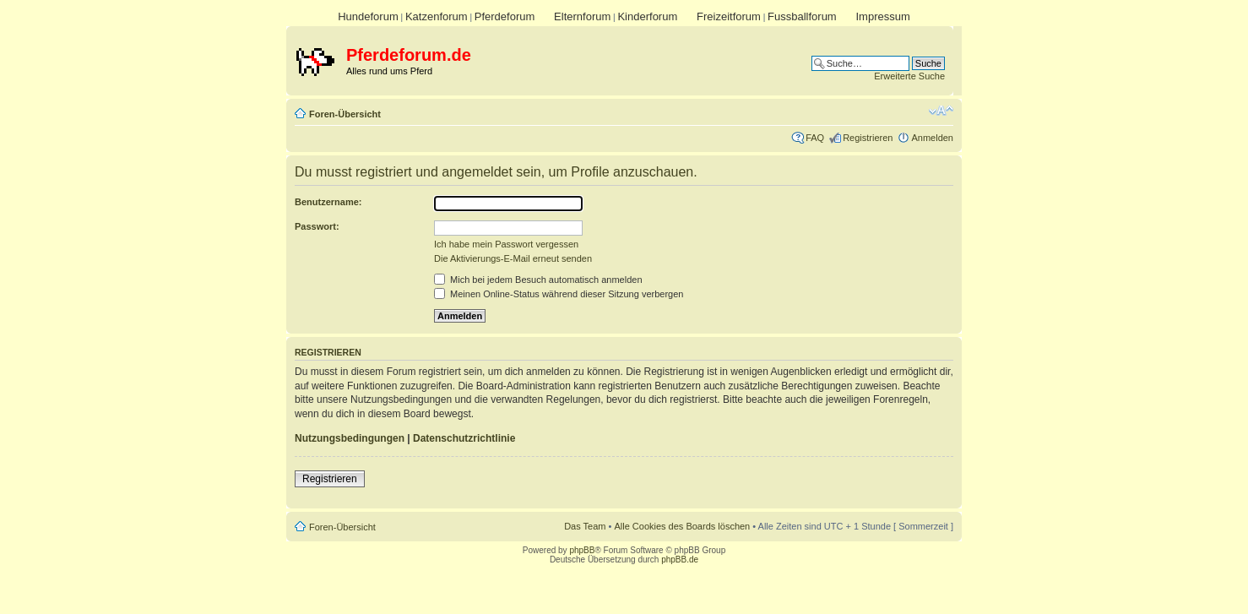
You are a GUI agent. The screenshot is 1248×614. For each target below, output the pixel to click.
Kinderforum (647, 16)
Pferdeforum (505, 16)
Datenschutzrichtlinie (464, 438)
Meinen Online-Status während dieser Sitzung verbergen (558, 294)
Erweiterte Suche (909, 76)
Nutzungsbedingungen (349, 438)
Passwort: (317, 226)
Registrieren (868, 138)
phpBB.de (679, 559)
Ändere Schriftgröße (941, 110)
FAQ (815, 138)
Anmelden (932, 138)
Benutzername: (328, 202)
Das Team (584, 526)
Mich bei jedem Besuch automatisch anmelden (538, 279)
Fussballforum (802, 16)
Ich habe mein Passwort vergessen (506, 244)
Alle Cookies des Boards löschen (682, 526)
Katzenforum (436, 16)
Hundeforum (368, 16)
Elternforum (582, 16)
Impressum (882, 16)
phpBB (581, 550)
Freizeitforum (729, 16)
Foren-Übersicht (345, 114)
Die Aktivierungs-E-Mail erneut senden (513, 258)
